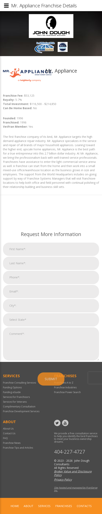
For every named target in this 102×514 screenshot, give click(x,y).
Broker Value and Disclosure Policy (73, 473)
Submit (51, 424)
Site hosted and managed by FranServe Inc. (75, 489)
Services (44, 506)
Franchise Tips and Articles (18, 447)
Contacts (84, 506)
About (28, 506)
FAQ (5, 438)
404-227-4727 (69, 451)
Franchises (63, 506)
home (15, 506)
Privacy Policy (63, 479)
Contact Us (9, 433)
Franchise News (11, 443)
